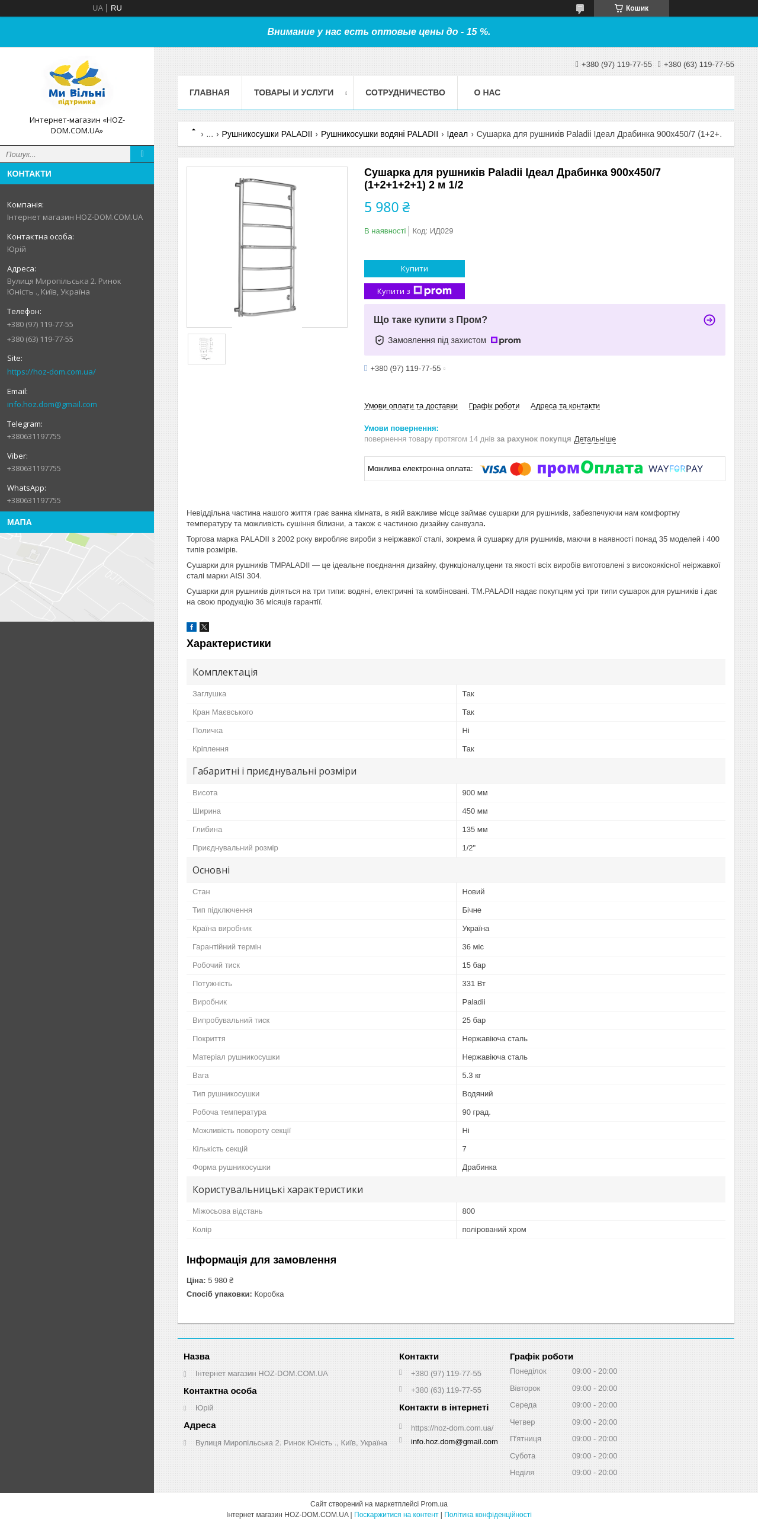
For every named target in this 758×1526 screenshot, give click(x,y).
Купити (414, 268)
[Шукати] (142, 154)
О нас (487, 92)
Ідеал (457, 134)
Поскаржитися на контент (396, 1515)
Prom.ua (434, 1504)
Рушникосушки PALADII (267, 134)
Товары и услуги (294, 92)
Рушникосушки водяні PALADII (379, 134)
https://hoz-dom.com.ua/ (51, 371)
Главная (210, 92)
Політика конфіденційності (488, 1515)
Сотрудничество (405, 92)
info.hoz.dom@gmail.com (52, 404)
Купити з (414, 291)
